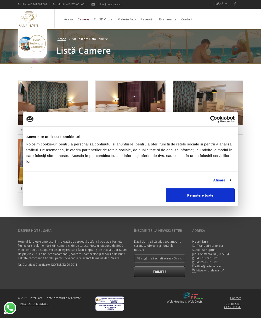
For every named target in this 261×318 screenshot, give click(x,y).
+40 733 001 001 (206, 258)
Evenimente (167, 19)
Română (219, 4)
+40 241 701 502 (206, 262)
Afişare (219, 180)
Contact (186, 19)
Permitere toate (200, 195)
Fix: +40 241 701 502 (32, 4)
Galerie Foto (127, 19)
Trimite (159, 271)
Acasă (68, 19)
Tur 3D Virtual (103, 19)
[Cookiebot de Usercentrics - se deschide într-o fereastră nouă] (214, 119)
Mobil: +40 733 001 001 (69, 4)
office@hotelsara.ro (106, 4)
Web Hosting (175, 302)
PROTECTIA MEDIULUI (34, 304)
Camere (83, 19)
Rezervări (147, 19)
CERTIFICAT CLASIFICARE (232, 305)
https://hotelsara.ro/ (210, 270)
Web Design (196, 302)
